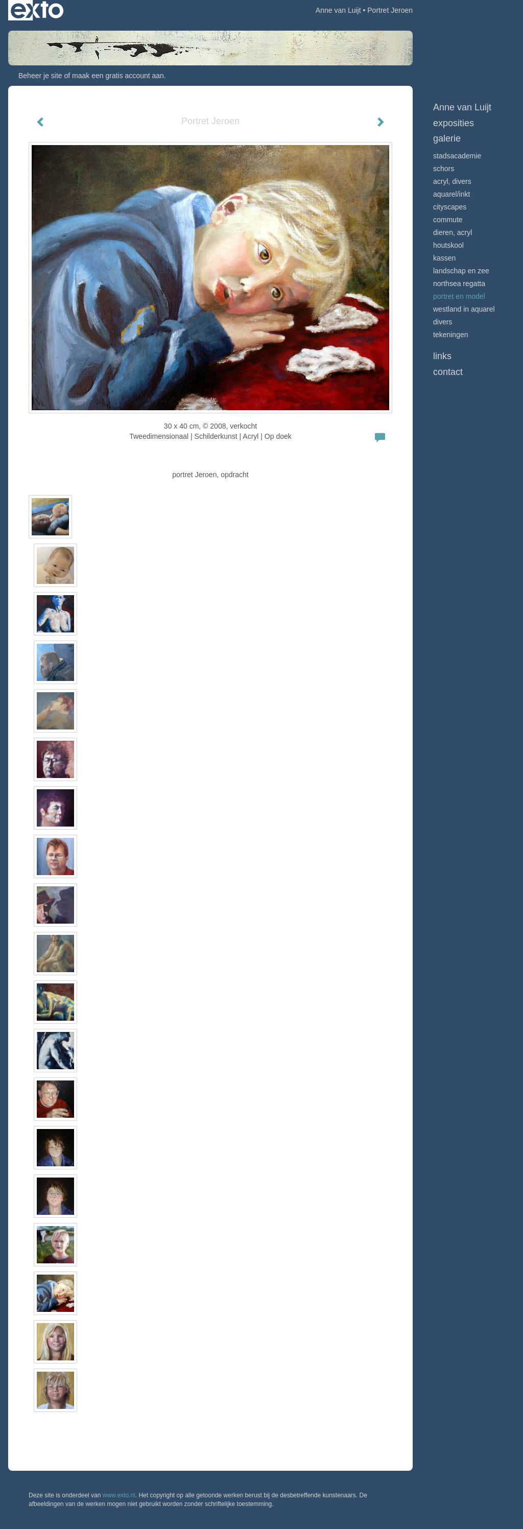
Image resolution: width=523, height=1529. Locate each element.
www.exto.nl (119, 1495)
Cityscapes (449, 207)
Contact (448, 372)
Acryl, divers (452, 181)
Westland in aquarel (464, 309)
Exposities (453, 123)
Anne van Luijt (338, 10)
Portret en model (459, 296)
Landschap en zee (461, 271)
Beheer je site (40, 76)
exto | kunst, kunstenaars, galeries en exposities (37, 10)
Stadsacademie (457, 156)
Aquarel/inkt (451, 194)
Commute (448, 220)
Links (442, 356)
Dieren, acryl (452, 232)
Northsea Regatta (459, 283)
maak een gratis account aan (118, 76)
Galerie (447, 138)
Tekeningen (450, 335)
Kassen (444, 258)
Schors (443, 168)
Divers (442, 322)
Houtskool (448, 245)
